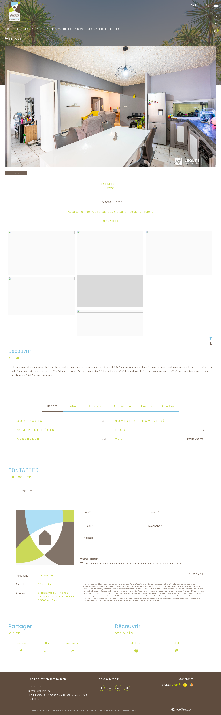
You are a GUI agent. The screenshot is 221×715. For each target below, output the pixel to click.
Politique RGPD (123, 710)
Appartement (43, 29)
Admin (106, 710)
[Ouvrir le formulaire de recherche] (200, 5)
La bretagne (28, 29)
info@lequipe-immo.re (49, 584)
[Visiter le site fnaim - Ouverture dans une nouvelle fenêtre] (185, 685)
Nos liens (113, 710)
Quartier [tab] (168, 406)
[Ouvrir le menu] (216, 5)
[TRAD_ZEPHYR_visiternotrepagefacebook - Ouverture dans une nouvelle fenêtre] (102, 688)
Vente (17, 29)
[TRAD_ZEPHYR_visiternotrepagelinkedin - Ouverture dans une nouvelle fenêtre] (127, 688)
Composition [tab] (122, 406)
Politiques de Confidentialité (117, 600)
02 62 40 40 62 (45, 575)
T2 (53, 29)
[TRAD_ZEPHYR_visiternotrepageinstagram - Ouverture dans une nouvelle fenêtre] (110, 688)
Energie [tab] (146, 406)
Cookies (133, 710)
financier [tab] (96, 406)
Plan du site (85, 710)
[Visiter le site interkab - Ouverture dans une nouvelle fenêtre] (171, 684)
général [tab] (52, 406)
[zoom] (41, 232)
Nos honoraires (74, 710)
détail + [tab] (73, 406)
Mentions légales (96, 710)
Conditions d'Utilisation (138, 600)
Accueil (8, 29)
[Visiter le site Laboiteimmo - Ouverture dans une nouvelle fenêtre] (181, 710)
